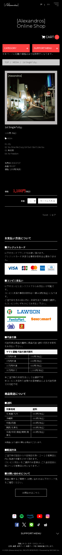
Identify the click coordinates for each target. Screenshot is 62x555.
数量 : (23, 201)
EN (48, 4)
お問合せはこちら (31, 492)
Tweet (45, 214)
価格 (6, 191)
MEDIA (9, 138)
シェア (52, 214)
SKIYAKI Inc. (55, 550)
